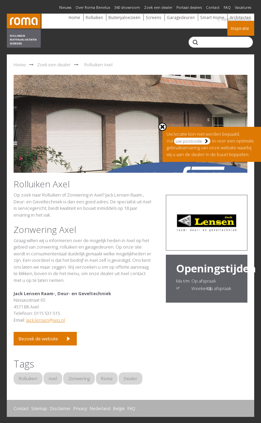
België (119, 408)
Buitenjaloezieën (124, 17)
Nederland (100, 408)
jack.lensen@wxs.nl (45, 320)
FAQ (227, 7)
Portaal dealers (189, 7)
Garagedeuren (181, 17)
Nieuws (65, 7)
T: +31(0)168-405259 (234, 19)
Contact (213, 7)
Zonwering (79, 378)
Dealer (130, 378)
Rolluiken (94, 17)
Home (74, 17)
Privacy (80, 408)
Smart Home (212, 17)
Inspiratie (240, 28)
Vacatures (243, 7)
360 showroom (127, 7)
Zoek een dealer (158, 7)
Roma (106, 378)
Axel (53, 378)
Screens (153, 17)
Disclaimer (60, 408)
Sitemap (39, 408)
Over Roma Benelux (92, 7)
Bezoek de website (38, 339)
